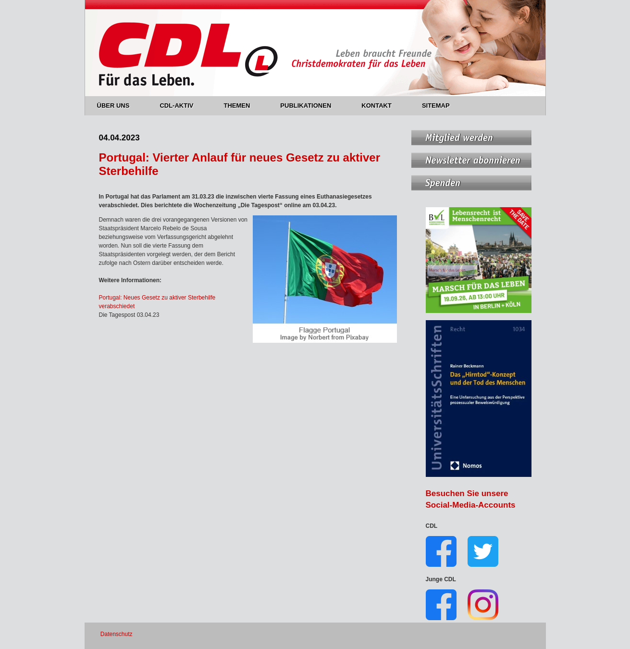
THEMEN (242, 105)
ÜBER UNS (119, 105)
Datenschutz (116, 634)
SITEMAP (436, 105)
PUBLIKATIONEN (311, 105)
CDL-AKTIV (182, 105)
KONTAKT (382, 105)
